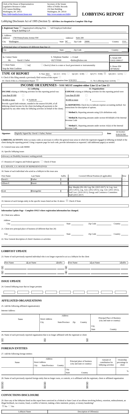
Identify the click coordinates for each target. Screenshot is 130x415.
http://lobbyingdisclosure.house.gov (17, 14)
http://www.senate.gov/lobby (59, 14)
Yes (11, 406)
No (5, 406)
